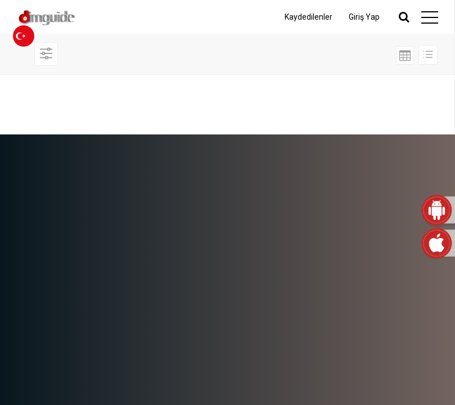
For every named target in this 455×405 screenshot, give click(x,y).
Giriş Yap (364, 16)
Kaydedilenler (308, 16)
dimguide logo (64, 16)
